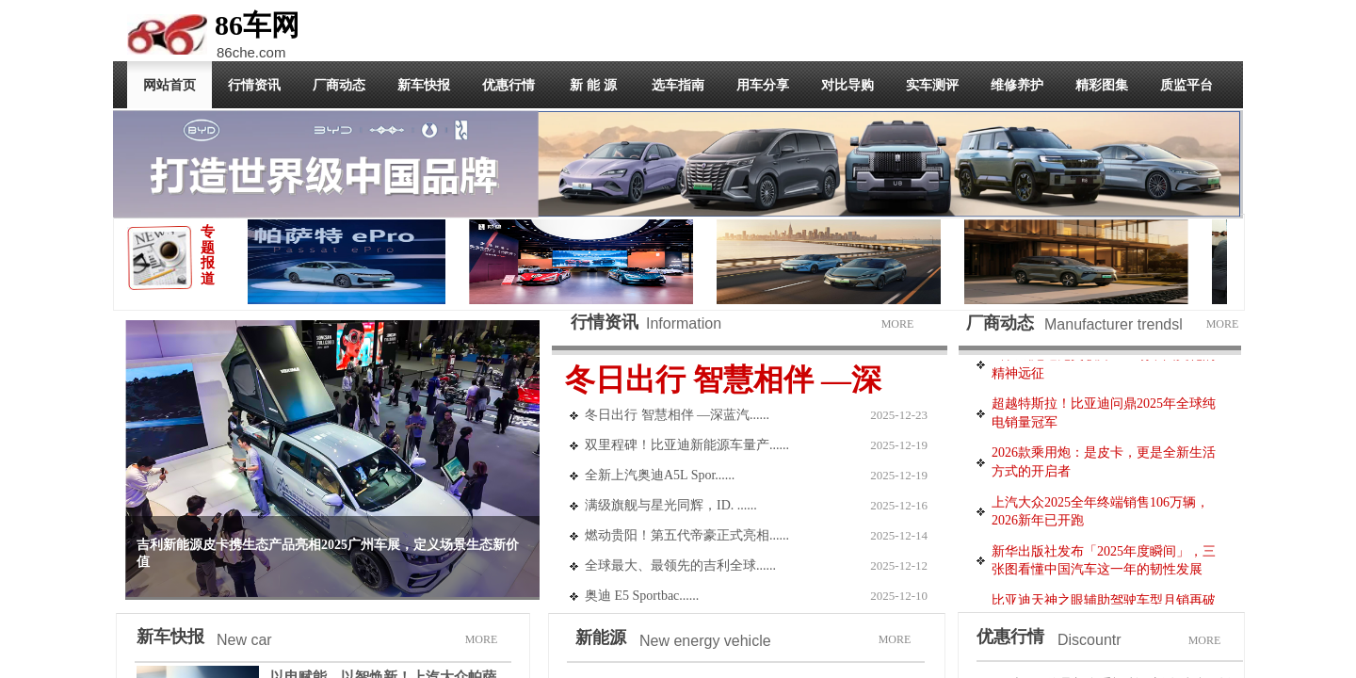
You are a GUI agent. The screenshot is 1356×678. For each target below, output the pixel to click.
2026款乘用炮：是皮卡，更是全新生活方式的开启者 (1104, 464)
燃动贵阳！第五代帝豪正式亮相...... (687, 535)
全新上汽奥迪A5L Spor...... (659, 475)
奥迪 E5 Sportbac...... (642, 596)
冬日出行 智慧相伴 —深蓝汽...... (677, 415)
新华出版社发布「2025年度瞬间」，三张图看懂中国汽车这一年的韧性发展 (1104, 563)
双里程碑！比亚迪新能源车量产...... (687, 445)
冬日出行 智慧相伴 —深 (723, 379)
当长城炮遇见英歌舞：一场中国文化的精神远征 (1104, 366)
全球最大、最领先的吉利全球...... (680, 565)
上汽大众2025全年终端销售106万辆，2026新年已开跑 (1100, 514)
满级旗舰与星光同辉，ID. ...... (671, 505)
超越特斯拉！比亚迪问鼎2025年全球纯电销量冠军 (1104, 415)
